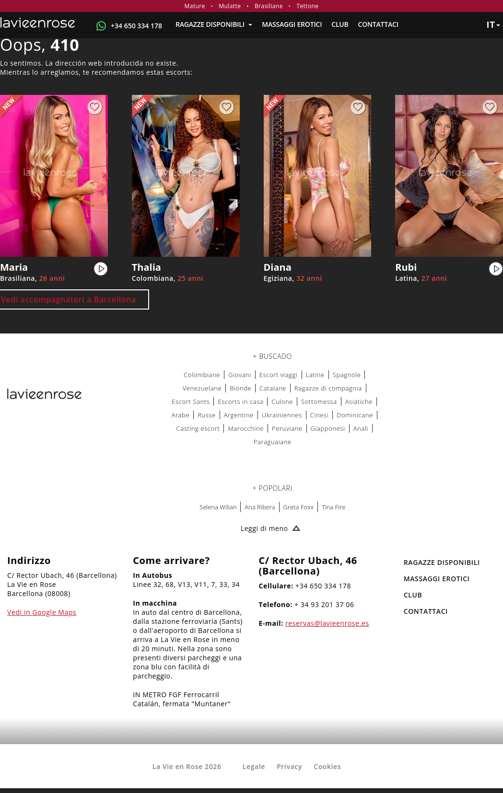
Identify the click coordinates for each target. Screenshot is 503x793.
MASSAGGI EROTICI (292, 24)
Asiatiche (359, 401)
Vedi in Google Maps (41, 612)
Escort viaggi (278, 374)
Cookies (327, 766)
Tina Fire (333, 507)
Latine (315, 374)
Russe (207, 415)
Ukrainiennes (282, 415)
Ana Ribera (260, 507)
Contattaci (378, 24)
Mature (195, 6)
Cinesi (319, 415)
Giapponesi (328, 428)
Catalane (272, 388)
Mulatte (230, 6)
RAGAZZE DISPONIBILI (213, 24)
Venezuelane (202, 388)
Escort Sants (191, 401)
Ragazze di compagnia (328, 388)
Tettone (307, 6)
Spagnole (347, 374)
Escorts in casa (240, 401)
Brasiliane (269, 6)
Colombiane (202, 374)
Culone (282, 401)
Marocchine (246, 428)
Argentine (239, 415)
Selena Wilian (217, 507)
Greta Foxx (298, 507)
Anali (360, 428)
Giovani (239, 374)
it (493, 24)
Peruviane (287, 428)
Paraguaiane (273, 441)
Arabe (180, 415)
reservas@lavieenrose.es (327, 623)
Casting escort (198, 428)
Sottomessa (319, 401)
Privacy (289, 766)
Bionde (240, 388)
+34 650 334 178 (136, 25)
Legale (254, 766)
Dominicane (355, 415)
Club (339, 24)
